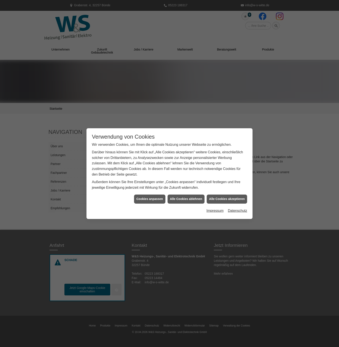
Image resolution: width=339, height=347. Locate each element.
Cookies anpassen (149, 187)
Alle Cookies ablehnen (186, 187)
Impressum (215, 198)
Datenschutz (237, 198)
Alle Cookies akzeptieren (227, 187)
